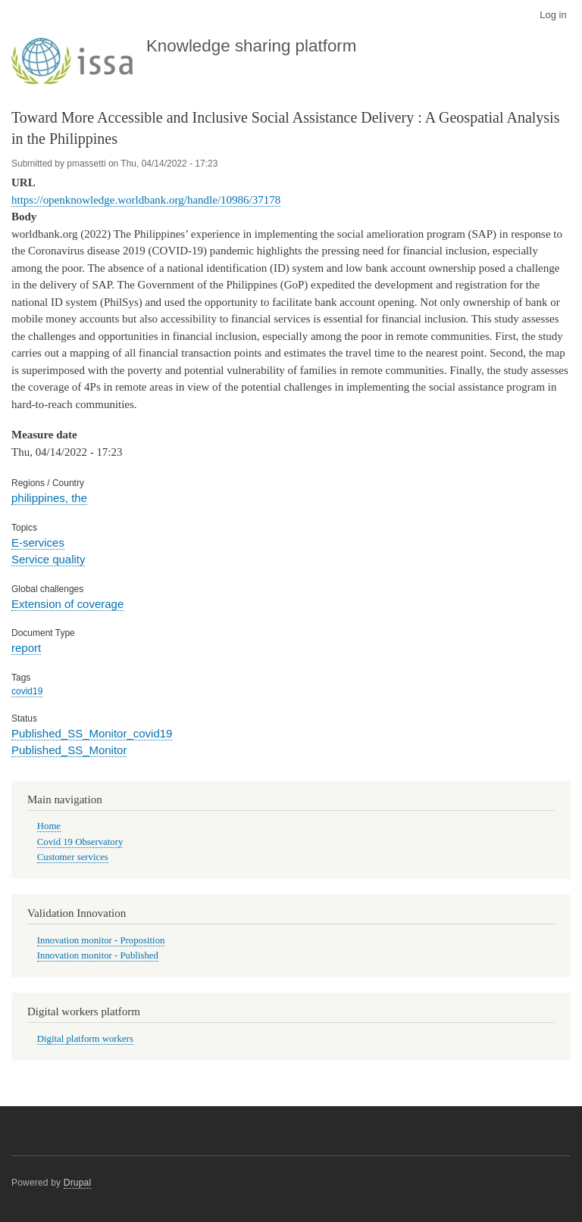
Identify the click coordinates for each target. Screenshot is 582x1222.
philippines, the (49, 497)
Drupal (78, 1182)
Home (49, 826)
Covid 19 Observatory (80, 842)
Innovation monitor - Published (97, 955)
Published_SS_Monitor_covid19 (91, 733)
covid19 (26, 691)
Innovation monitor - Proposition (101, 940)
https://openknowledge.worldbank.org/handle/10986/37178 (145, 200)
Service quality (48, 559)
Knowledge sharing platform (251, 45)
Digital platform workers (85, 1038)
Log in (553, 14)
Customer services (72, 857)
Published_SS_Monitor (69, 749)
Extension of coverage (67, 603)
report (26, 647)
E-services (37, 542)
